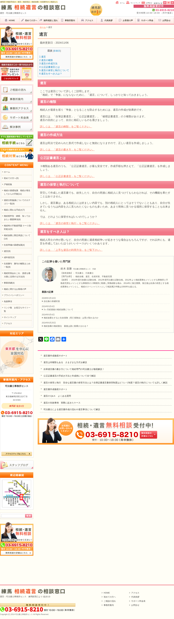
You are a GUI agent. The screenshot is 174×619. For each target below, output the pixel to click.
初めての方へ (29, 20)
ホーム (122, 3)
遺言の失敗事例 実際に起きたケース (62, 402)
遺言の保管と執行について (54, 70)
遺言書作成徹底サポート (55, 355)
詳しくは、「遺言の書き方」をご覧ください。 (67, 149)
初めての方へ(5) (11, 178)
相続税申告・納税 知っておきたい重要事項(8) (17, 218)
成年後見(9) (9, 257)
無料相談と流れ (48, 20)
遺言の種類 (46, 60)
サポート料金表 (138, 601)
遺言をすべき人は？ (50, 73)
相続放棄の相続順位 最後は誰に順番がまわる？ (66, 326)
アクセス (87, 20)
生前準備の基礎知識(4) (14, 245)
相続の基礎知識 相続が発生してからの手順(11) (17, 192)
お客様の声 (125, 20)
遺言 (42, 56)
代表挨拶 (106, 20)
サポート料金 (145, 20)
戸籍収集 (8, 184)
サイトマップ (135, 3)
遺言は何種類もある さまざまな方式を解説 (65, 362)
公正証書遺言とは (49, 67)
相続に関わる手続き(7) (14, 210)
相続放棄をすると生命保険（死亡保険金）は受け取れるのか (71, 318)
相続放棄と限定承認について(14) (17, 237)
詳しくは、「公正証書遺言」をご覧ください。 (67, 176)
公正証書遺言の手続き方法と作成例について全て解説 (70, 376)
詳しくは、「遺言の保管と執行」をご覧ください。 (70, 223)
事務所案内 (68, 20)
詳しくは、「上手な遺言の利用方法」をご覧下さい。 (71, 250)
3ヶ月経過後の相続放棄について (58, 309)
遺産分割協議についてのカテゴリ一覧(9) (17, 202)
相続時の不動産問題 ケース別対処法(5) (17, 227)
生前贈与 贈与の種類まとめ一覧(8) (17, 265)
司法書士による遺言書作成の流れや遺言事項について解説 (72, 409)
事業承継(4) (9, 283)
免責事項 (8, 301)
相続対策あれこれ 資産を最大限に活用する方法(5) (17, 275)
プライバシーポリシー (14, 295)
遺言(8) (7, 251)
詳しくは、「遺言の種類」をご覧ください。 (66, 126)
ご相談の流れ (110, 601)
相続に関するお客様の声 (15, 289)
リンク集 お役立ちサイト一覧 (17, 309)
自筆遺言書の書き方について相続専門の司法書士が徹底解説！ (74, 369)
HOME (9, 20)
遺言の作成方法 (48, 63)
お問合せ (149, 3)
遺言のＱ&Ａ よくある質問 (57, 396)
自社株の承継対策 (52, 301)
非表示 (57, 51)
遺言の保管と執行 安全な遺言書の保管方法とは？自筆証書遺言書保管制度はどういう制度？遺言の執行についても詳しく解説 (107, 382)
